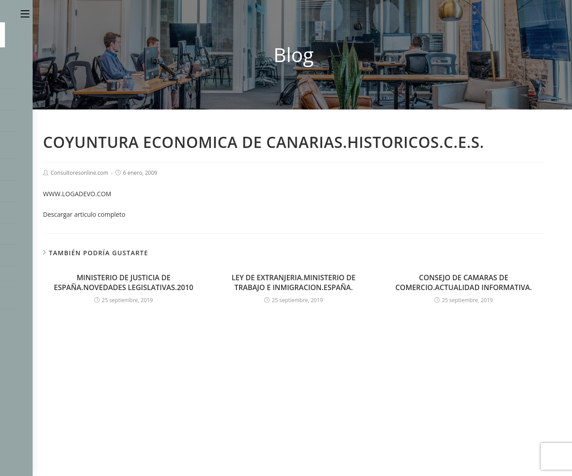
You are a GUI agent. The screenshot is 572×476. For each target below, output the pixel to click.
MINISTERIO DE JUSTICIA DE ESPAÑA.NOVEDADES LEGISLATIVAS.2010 (123, 282)
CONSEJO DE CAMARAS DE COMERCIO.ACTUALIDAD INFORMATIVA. (463, 282)
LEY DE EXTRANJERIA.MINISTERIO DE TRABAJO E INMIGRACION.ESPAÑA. (293, 282)
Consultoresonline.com (79, 173)
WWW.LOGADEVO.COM (77, 194)
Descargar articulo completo (84, 214)
